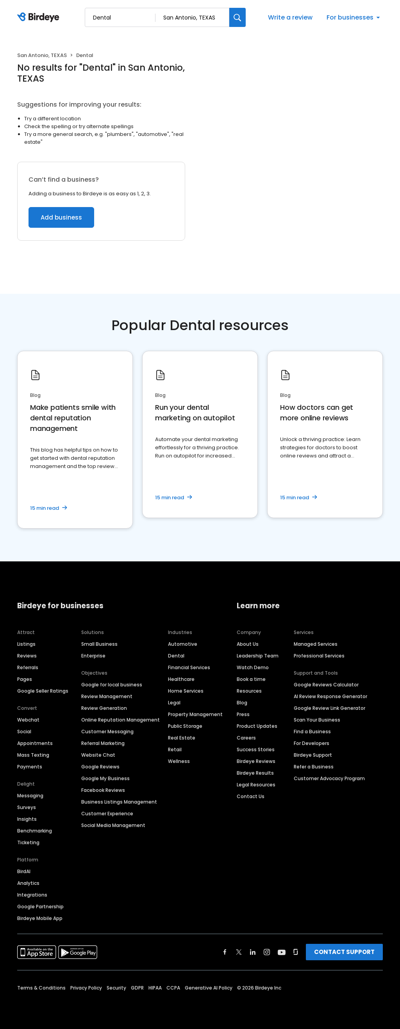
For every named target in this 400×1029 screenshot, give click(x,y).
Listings (26, 644)
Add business (61, 217)
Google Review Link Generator (329, 708)
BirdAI (23, 871)
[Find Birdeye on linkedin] (253, 952)
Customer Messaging (107, 731)
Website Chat (98, 755)
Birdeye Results (255, 773)
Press (243, 714)
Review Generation (104, 708)
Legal (174, 702)
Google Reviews (100, 766)
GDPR (137, 987)
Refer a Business (314, 766)
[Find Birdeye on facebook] (225, 952)
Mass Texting (33, 755)
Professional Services (319, 655)
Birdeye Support (313, 755)
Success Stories (256, 749)
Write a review (290, 17)
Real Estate (181, 737)
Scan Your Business (317, 719)
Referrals (27, 667)
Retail (175, 749)
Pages (24, 679)
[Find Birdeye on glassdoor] (295, 952)
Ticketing (28, 842)
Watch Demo (253, 667)
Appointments (35, 743)
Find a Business (312, 731)
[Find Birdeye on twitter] (239, 952)
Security (116, 987)
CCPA (173, 987)
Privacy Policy (86, 987)
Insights (27, 819)
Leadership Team (258, 655)
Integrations (32, 894)
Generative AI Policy (208, 987)
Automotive (182, 644)
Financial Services (189, 667)
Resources (249, 691)
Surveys (26, 807)
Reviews (27, 655)
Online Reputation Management (120, 719)
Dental (176, 655)
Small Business (99, 644)
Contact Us (250, 796)
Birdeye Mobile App (39, 918)
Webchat (28, 719)
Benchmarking (34, 830)
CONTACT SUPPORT (344, 952)
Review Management (106, 696)
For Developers (311, 743)
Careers (246, 737)
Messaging (30, 795)
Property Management (195, 714)
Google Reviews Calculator (326, 684)
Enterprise (93, 655)
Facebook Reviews (103, 790)
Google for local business (111, 684)
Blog (242, 702)
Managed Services (316, 644)
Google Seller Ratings (42, 691)
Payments (29, 766)
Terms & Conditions (41, 987)
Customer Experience (107, 813)
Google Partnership (40, 906)
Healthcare (181, 679)
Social (24, 731)
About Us (248, 644)
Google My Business (105, 778)
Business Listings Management (119, 802)
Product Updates (257, 726)
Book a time (251, 679)
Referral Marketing (103, 743)
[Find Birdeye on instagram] (267, 952)
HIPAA (155, 987)
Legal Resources (256, 784)
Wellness (179, 761)
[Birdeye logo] (39, 17)
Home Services (186, 691)
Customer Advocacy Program (329, 778)
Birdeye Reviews (256, 761)
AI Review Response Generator (330, 696)
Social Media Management (113, 825)
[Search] (237, 17)
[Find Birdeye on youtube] (282, 952)
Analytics (28, 883)
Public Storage (185, 726)
